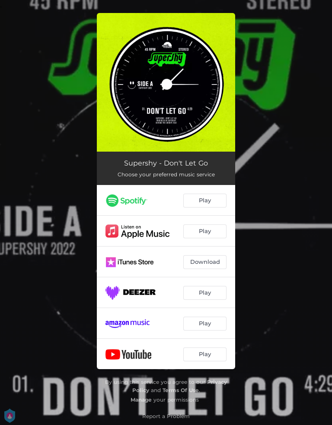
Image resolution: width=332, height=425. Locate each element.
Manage (141, 399)
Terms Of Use (181, 390)
